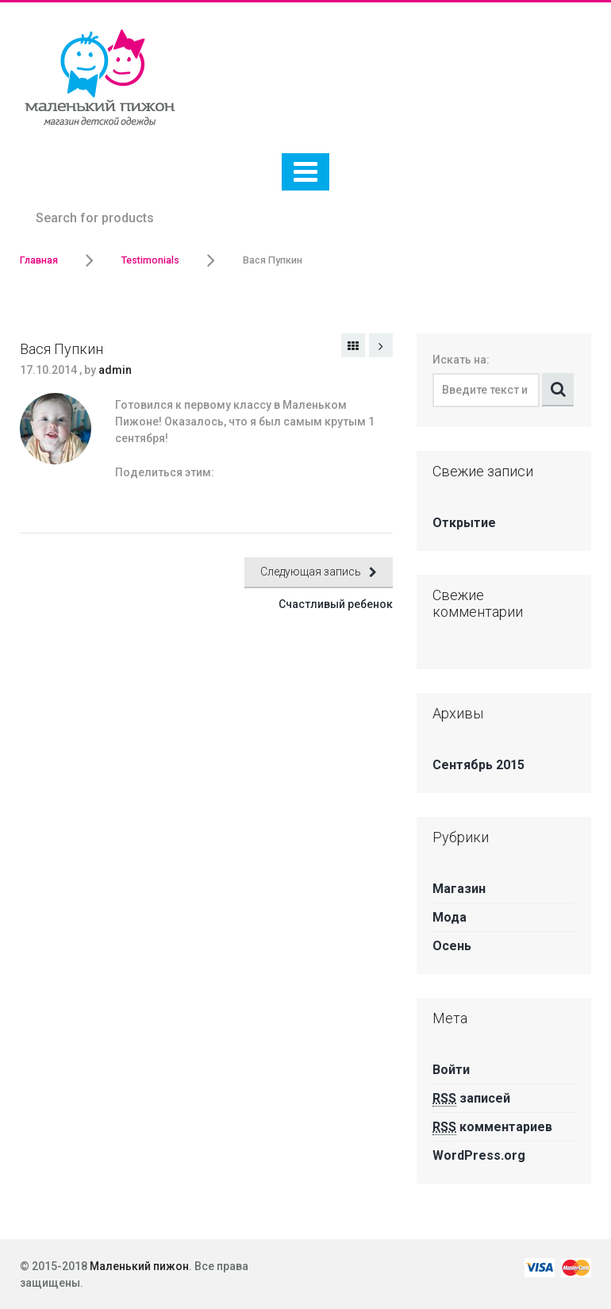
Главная (39, 260)
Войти (451, 1069)
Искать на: (461, 359)
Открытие (464, 522)
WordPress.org (478, 1155)
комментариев (492, 1126)
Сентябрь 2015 (478, 764)
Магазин (459, 888)
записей (471, 1098)
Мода (449, 917)
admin (115, 370)
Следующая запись (381, 345)
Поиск (558, 389)
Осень (451, 945)
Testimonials (150, 260)
